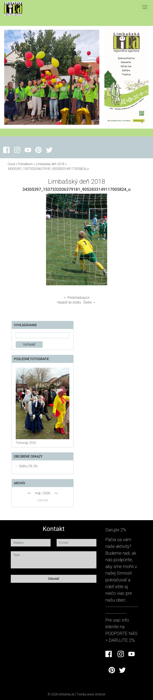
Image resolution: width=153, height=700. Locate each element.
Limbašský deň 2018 (50, 164)
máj (37, 493)
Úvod (11, 164)
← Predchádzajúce (77, 297)
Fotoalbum (25, 164)
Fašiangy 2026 (26, 443)
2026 (46, 493)
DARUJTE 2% (28, 466)
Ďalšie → (89, 302)
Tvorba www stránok (91, 694)
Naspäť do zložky (69, 302)
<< (29, 493)
